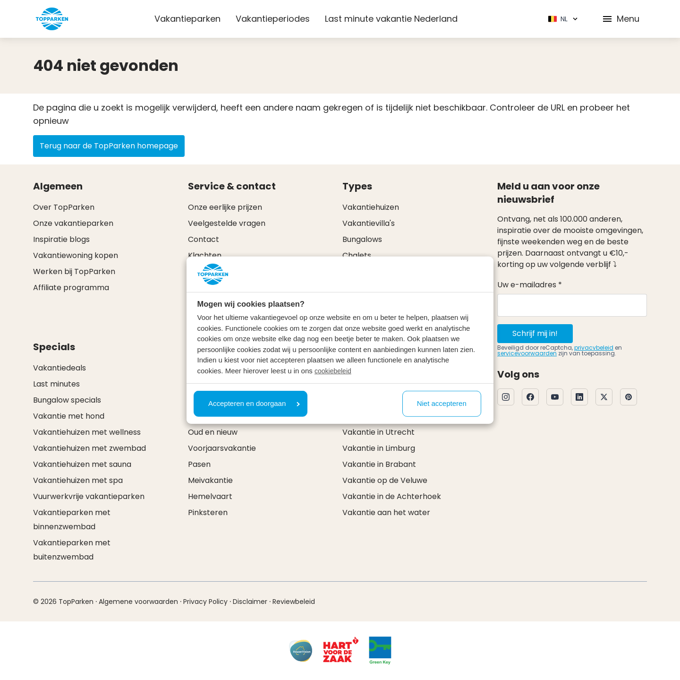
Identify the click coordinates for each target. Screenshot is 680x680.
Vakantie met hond (68, 416)
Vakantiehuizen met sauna (82, 464)
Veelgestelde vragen (226, 223)
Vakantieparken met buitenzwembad (71, 549)
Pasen (199, 464)
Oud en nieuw (213, 432)
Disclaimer (250, 601)
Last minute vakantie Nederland (391, 19)
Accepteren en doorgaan (254, 403)
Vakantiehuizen (370, 207)
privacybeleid (593, 348)
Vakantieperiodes (273, 19)
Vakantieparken (187, 19)
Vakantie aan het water (386, 512)
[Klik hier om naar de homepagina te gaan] (52, 19)
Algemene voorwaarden (138, 601)
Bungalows (362, 239)
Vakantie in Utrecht (378, 432)
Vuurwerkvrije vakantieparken (88, 496)
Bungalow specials (67, 400)
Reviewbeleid (293, 601)
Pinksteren (208, 512)
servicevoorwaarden (527, 353)
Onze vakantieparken (73, 223)
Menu (620, 19)
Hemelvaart (210, 496)
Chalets (356, 255)
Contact (203, 239)
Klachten (204, 255)
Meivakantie (210, 480)
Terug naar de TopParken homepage (109, 145)
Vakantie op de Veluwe (384, 480)
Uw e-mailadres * (529, 284)
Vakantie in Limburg (378, 448)
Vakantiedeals (59, 367)
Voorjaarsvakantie (222, 448)
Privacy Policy (205, 601)
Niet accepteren (442, 403)
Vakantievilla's (368, 223)
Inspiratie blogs (61, 239)
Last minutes (56, 384)
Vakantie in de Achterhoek (391, 496)
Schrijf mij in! (535, 333)
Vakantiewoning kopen (75, 255)
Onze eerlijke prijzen (225, 207)
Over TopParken (63, 207)
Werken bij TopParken (74, 271)
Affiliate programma (71, 287)
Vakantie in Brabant (379, 464)
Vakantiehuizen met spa (78, 480)
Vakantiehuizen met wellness (87, 432)
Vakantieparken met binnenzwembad (71, 519)
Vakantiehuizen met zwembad (89, 448)
